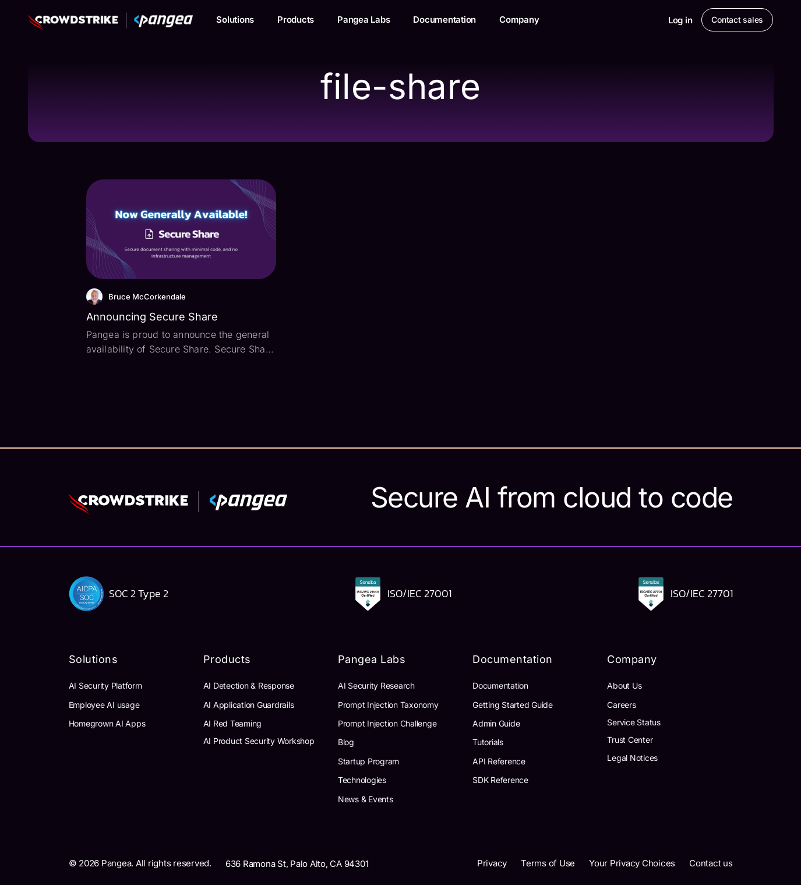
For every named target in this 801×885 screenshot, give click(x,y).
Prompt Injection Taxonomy (388, 705)
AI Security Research (376, 685)
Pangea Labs (363, 19)
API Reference (498, 761)
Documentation (444, 19)
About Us (624, 685)
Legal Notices (632, 758)
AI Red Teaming (232, 723)
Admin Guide (496, 723)
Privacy (492, 863)
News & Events (365, 799)
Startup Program (368, 761)
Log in (680, 20)
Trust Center (629, 740)
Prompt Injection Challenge (387, 723)
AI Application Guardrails (248, 705)
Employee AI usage (104, 705)
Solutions (235, 19)
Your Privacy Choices (632, 863)
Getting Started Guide (512, 705)
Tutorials (487, 742)
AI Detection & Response (248, 685)
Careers (621, 705)
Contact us (711, 863)
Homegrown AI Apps (107, 723)
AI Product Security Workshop (259, 741)
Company (519, 19)
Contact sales (737, 19)
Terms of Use (548, 863)
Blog (346, 742)
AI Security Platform (105, 685)
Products (295, 19)
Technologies (362, 780)
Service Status (634, 722)
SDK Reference (500, 780)
